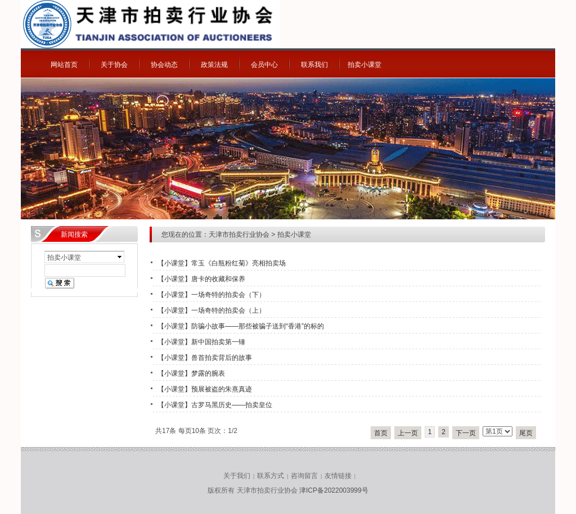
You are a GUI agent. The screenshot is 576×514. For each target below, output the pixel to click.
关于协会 (114, 65)
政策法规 (214, 65)
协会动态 (164, 65)
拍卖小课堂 (364, 65)
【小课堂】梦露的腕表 (191, 373)
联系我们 (314, 65)
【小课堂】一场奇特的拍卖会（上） (212, 310)
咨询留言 (304, 476)
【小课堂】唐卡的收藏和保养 (201, 279)
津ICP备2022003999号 (333, 490)
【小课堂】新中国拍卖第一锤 (201, 342)
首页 (381, 433)
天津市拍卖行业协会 (239, 234)
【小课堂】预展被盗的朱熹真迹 (205, 389)
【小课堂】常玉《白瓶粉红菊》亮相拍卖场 (222, 263)
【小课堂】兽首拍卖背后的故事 (205, 358)
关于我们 (236, 476)
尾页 (526, 433)
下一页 (466, 433)
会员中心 (264, 65)
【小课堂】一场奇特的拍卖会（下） (212, 295)
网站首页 (64, 65)
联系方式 (270, 476)
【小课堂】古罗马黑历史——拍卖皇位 (215, 405)
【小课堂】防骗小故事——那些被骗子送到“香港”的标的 (241, 326)
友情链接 (338, 476)
